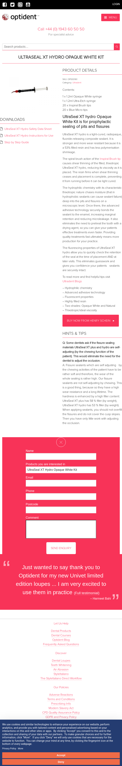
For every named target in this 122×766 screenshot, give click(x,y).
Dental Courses (61, 635)
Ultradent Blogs (72, 281)
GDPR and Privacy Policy (61, 717)
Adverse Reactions (61, 695)
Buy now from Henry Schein (89, 321)
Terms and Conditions (61, 699)
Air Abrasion (61, 669)
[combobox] (61, 46)
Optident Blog (61, 640)
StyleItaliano (61, 674)
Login (116, 4)
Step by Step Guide (16, 142)
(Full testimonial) (87, 593)
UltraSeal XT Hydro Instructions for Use (28, 136)
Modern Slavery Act (61, 708)
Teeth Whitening (61, 665)
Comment (32, 517)
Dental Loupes (61, 660)
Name (30, 450)
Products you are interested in (45, 464)
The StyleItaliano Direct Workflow (61, 678)
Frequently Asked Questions (61, 644)
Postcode (32, 504)
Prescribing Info (61, 704)
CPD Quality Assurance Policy (61, 712)
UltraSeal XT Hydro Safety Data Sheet (28, 129)
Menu (110, 17)
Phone (30, 490)
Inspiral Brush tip (110, 159)
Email (29, 477)
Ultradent (76, 82)
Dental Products (61, 631)
